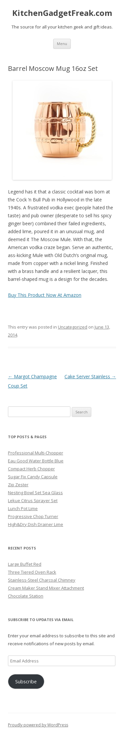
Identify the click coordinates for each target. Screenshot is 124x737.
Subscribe (26, 681)
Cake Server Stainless (90, 376)
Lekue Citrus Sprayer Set (33, 500)
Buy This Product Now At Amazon (44, 295)
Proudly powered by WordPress (38, 725)
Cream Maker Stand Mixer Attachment (46, 588)
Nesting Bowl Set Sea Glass (35, 493)
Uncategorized (72, 327)
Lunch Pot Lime (23, 508)
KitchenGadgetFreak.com (62, 13)
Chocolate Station (25, 596)
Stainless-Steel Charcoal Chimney (41, 580)
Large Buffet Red (24, 564)
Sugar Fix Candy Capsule (33, 477)
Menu (62, 43)
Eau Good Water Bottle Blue (35, 461)
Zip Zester (18, 485)
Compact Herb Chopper (31, 469)
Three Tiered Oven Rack (32, 572)
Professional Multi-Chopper (35, 453)
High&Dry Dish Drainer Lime (35, 524)
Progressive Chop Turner (33, 516)
